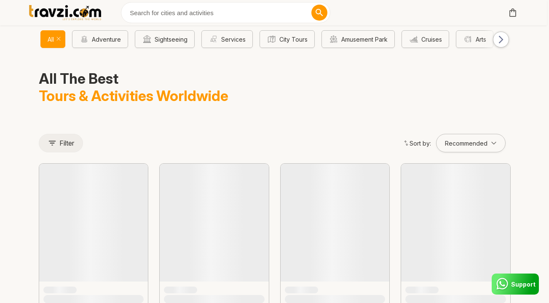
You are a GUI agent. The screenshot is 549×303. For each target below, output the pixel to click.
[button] (497, 39)
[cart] (511, 13)
